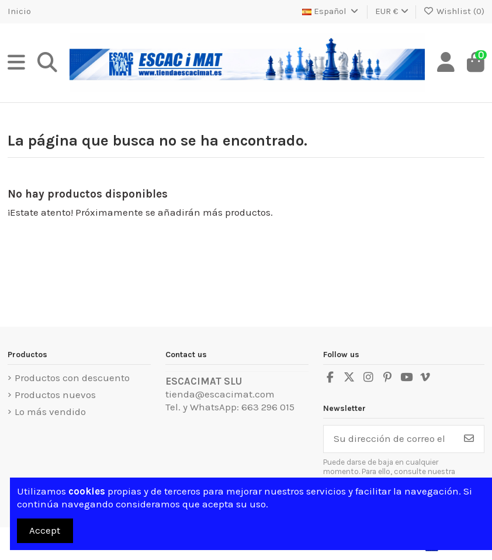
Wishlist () (454, 11)
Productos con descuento (72, 377)
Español (331, 11)
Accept (44, 530)
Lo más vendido (50, 411)
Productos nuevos (55, 394)
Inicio (19, 11)
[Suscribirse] (469, 439)
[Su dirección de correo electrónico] (389, 439)
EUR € (391, 11)
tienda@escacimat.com (220, 394)
